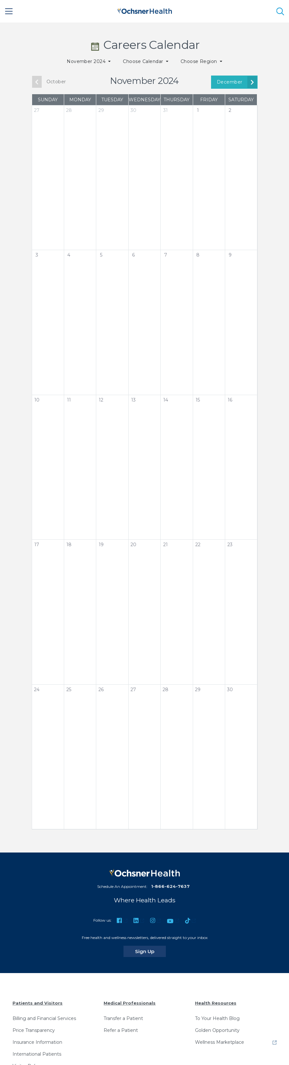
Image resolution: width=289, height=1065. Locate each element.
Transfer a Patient (123, 1018)
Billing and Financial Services (44, 1018)
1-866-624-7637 (170, 886)
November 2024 (87, 61)
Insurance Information (37, 1042)
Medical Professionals (130, 1003)
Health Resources (215, 1003)
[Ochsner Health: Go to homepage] (144, 10)
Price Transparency (34, 1030)
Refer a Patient (121, 1030)
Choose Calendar (144, 61)
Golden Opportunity (217, 1030)
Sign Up (150, 951)
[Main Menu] (9, 11)
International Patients (37, 1054)
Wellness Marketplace (219, 1042)
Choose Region (200, 61)
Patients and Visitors (38, 1003)
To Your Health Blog (217, 1018)
